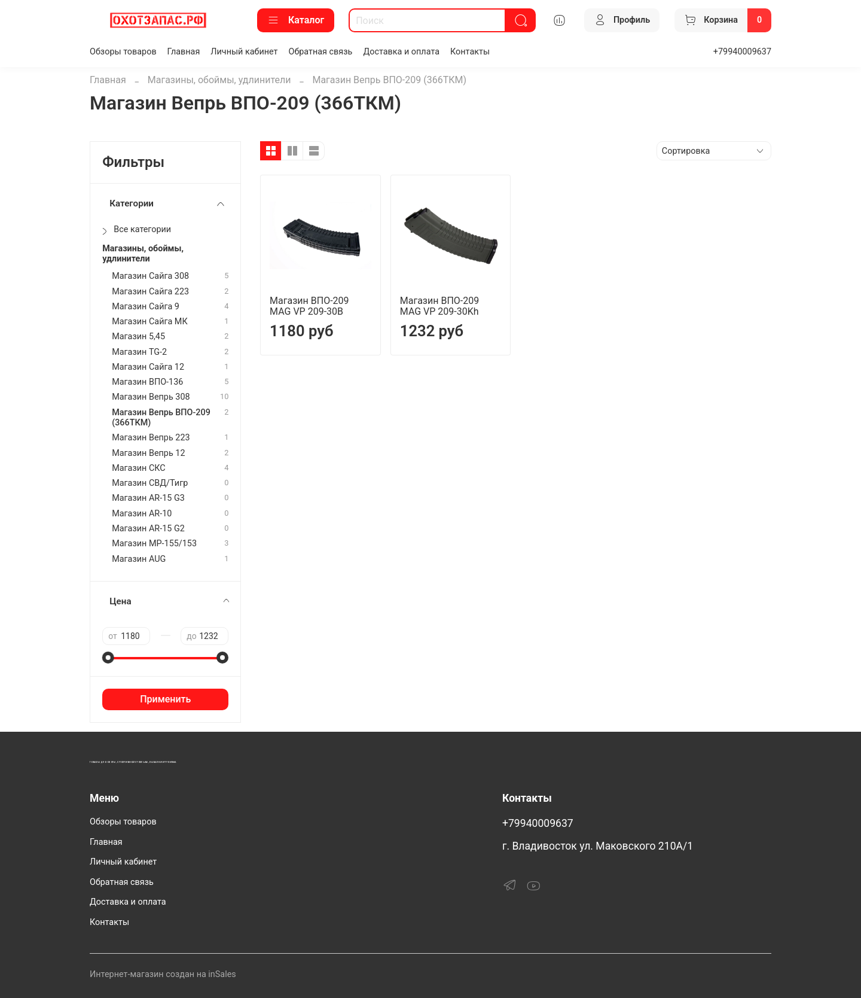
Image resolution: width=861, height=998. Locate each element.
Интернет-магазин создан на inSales (163, 974)
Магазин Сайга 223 (150, 292)
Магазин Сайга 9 (145, 307)
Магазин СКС (139, 468)
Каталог (295, 20)
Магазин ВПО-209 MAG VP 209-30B (309, 306)
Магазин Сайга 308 (150, 276)
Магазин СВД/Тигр (150, 483)
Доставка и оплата (401, 52)
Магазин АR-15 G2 (148, 529)
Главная (183, 52)
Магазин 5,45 (138, 336)
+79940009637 (742, 52)
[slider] (108, 658)
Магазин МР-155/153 (154, 543)
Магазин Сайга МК (150, 322)
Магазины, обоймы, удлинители (219, 80)
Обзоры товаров (123, 52)
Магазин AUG (139, 559)
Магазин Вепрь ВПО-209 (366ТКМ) (161, 417)
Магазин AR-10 (142, 514)
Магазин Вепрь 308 (151, 397)
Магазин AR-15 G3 (148, 498)
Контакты (470, 52)
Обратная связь (321, 52)
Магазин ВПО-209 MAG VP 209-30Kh (439, 306)
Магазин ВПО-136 (147, 382)
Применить (165, 699)
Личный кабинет (243, 52)
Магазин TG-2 (139, 352)
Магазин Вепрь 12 (148, 453)
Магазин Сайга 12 (148, 367)
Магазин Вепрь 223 (151, 438)
